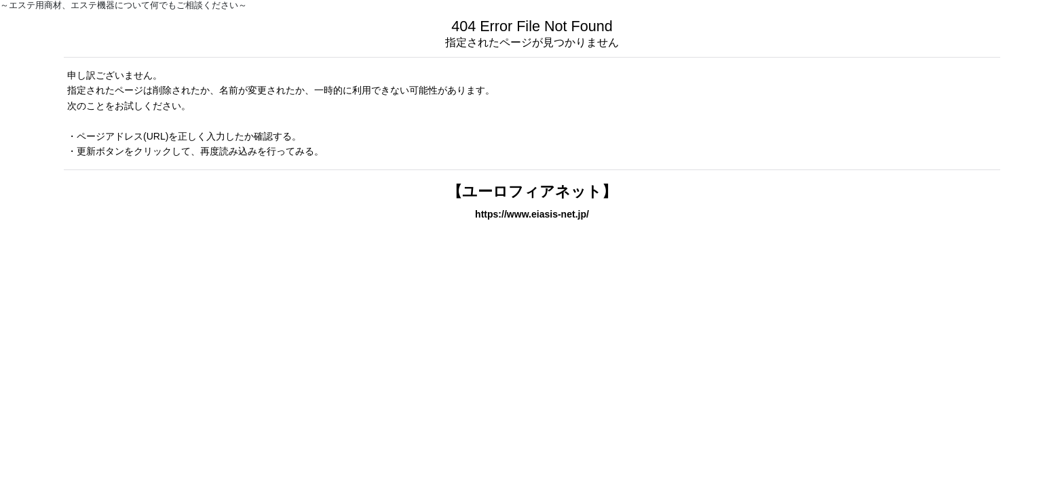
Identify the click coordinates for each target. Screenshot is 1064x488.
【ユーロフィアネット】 (532, 191)
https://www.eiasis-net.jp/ (532, 214)
